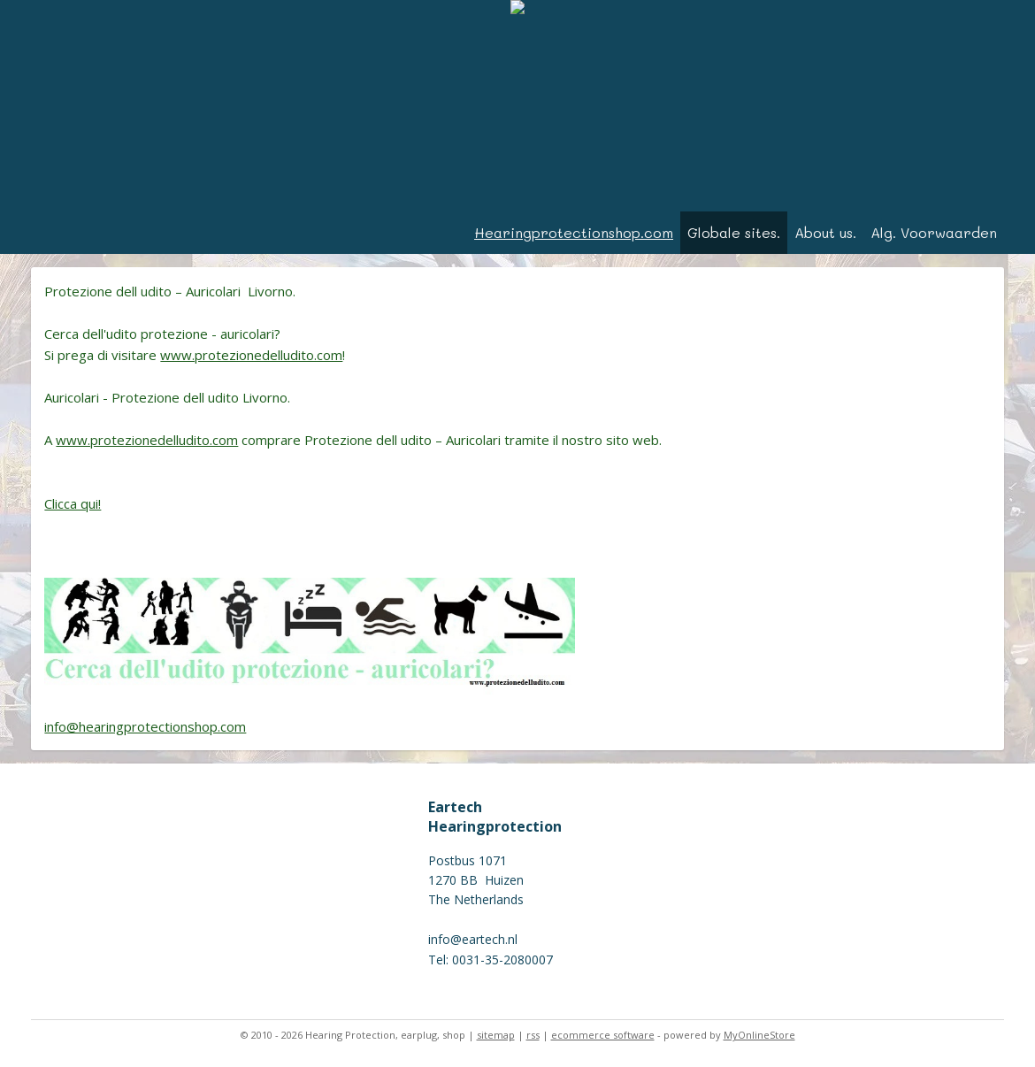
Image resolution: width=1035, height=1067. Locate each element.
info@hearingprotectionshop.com (145, 726)
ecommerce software (603, 1034)
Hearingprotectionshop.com (573, 232)
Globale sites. (733, 232)
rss (533, 1034)
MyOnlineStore (759, 1034)
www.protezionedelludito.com (251, 355)
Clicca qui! (72, 503)
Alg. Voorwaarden (933, 232)
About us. (825, 232)
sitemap (496, 1034)
